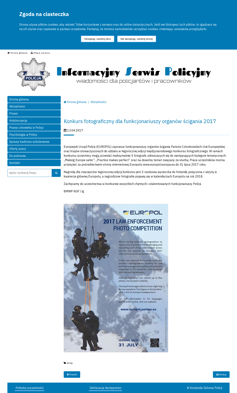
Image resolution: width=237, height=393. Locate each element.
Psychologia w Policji (23, 134)
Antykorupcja (18, 120)
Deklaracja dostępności (105, 388)
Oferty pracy (17, 149)
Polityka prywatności (30, 388)
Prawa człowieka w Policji (26, 127)
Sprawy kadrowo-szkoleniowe (29, 141)
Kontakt (14, 163)
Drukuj (221, 374)
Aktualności (17, 106)
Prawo (13, 113)
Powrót (72, 374)
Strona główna (19, 99)
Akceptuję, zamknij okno (97, 38)
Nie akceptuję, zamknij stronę (137, 38)
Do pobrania (17, 156)
